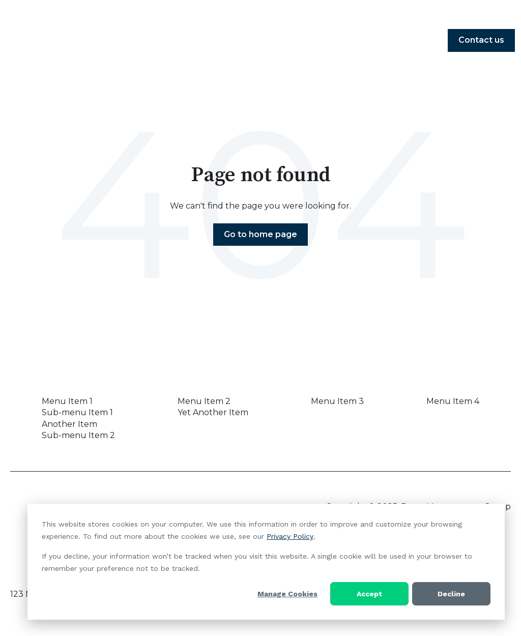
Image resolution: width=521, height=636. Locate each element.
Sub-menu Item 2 (78, 435)
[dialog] (266, 562)
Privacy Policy (290, 536)
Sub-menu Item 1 (77, 412)
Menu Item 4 (452, 401)
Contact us (481, 40)
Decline (451, 594)
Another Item (69, 424)
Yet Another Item (213, 412)
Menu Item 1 (67, 401)
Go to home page (260, 234)
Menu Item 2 (204, 401)
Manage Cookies (287, 594)
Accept (369, 594)
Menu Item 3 (337, 401)
